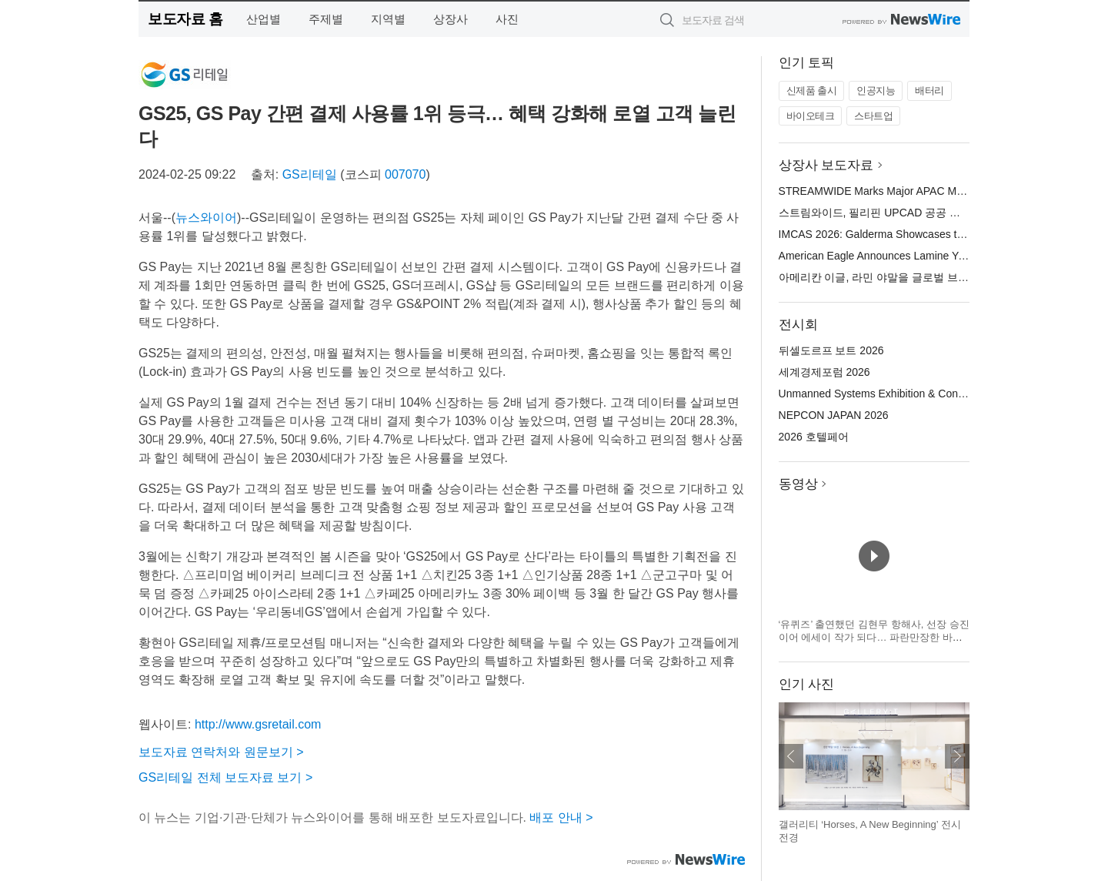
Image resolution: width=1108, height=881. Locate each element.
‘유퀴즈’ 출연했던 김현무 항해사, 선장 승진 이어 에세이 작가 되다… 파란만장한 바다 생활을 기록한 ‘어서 (874, 637)
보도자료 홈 (185, 19)
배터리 (929, 90)
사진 (507, 18)
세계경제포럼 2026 (824, 372)
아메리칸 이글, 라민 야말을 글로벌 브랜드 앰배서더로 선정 (920, 277)
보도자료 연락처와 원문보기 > (221, 752)
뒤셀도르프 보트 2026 (831, 350)
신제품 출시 (811, 90)
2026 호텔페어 (814, 436)
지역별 (388, 18)
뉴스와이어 (206, 217)
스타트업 (873, 116)
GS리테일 (309, 174)
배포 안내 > (560, 817)
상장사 (450, 18)
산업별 (263, 18)
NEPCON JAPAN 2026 (834, 415)
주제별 (326, 18)
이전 (791, 756)
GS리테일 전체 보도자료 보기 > (225, 777)
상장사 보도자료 (826, 165)
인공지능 (875, 90)
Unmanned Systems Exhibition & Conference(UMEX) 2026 (919, 393)
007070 (405, 174)
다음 (957, 756)
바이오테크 (810, 116)
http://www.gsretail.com (258, 724)
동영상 (798, 484)
